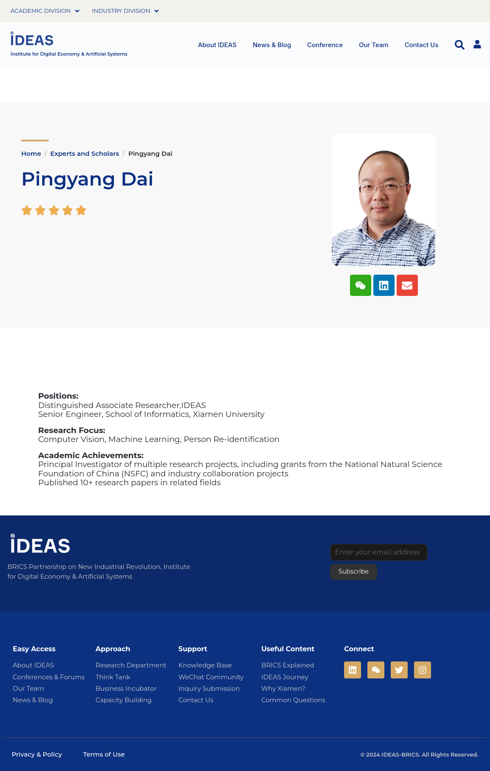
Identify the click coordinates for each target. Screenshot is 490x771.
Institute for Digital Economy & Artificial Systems (69, 54)
